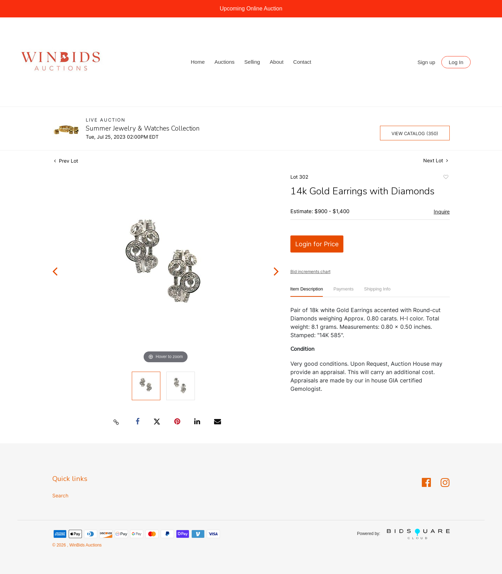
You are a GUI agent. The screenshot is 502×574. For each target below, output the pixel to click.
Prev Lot (66, 161)
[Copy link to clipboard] (116, 422)
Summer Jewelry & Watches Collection (142, 128)
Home (198, 62)
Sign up (426, 62)
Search (60, 495)
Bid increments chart (310, 271)
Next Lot (435, 160)
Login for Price (317, 244)
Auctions (224, 62)
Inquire (442, 211)
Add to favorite (445, 178)
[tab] (306, 291)
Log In (456, 62)
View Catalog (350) (414, 133)
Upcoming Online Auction (251, 8)
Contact (302, 62)
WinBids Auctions (85, 545)
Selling (252, 62)
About (276, 62)
